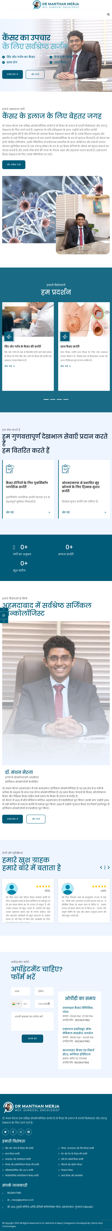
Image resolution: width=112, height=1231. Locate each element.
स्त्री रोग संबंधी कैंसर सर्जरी (72, 1159)
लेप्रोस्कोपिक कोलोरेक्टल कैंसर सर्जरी (21, 1175)
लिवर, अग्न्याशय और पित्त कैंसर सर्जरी (77, 1148)
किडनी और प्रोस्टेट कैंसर (71, 1164)
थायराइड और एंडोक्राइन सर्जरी (18, 1159)
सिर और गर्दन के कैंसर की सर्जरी (22, 346)
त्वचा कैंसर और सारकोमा (72, 1175)
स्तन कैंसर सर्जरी (69, 346)
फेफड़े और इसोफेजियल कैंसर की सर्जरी (22, 1164)
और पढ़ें (8, 366)
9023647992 (82, 1020)
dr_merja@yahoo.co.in (20, 1200)
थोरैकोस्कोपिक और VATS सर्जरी (19, 1170)
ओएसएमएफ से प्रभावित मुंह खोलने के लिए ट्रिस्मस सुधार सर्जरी (81, 487)
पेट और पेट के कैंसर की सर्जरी (74, 1153)
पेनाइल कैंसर (67, 1170)
